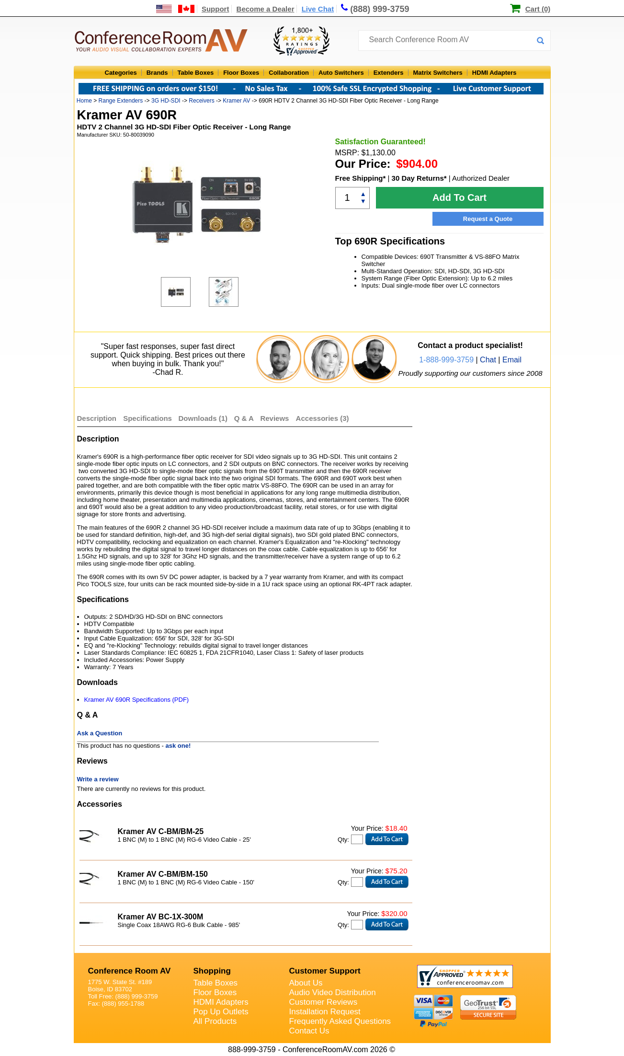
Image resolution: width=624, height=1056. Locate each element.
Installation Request (325, 1011)
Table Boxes (196, 72)
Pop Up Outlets (221, 1011)
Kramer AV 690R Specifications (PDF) (136, 699)
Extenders (389, 72)
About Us (306, 982)
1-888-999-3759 (446, 360)
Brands (157, 72)
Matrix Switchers (438, 72)
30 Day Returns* (419, 178)
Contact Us (309, 1030)
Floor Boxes (241, 72)
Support (215, 9)
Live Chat (318, 9)
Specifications (147, 418)
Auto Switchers (341, 72)
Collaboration (289, 72)
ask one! (178, 745)
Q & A (245, 418)
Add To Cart (459, 197)
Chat (488, 360)
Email (512, 360)
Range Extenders (121, 100)
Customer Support (325, 970)
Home (84, 100)
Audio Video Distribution (332, 992)
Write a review (98, 779)
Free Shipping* (360, 178)
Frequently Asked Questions (340, 1021)
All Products (215, 1021)
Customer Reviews (323, 1002)
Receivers (201, 100)
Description (97, 418)
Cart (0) (538, 9)
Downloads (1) (203, 418)
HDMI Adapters (494, 72)
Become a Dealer (266, 9)
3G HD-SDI (166, 100)
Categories (121, 72)
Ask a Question (100, 733)
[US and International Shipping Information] (175, 9)
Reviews (275, 418)
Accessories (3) (322, 418)
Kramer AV (236, 100)
